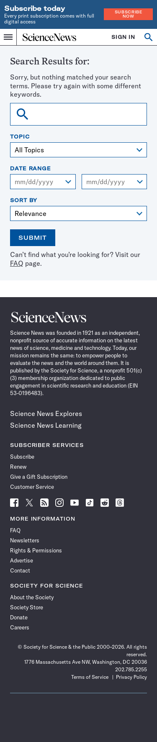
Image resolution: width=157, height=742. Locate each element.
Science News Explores (46, 413)
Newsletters (24, 540)
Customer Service (32, 486)
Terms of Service (89, 677)
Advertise (21, 560)
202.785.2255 (131, 669)
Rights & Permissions (36, 550)
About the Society (32, 597)
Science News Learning (46, 425)
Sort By (23, 200)
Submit (32, 237)
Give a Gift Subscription (38, 476)
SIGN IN (123, 37)
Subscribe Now (128, 14)
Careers (19, 627)
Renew (18, 466)
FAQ (16, 263)
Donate (19, 617)
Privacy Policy (131, 677)
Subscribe (22, 456)
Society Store (26, 607)
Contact (20, 570)
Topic (20, 137)
